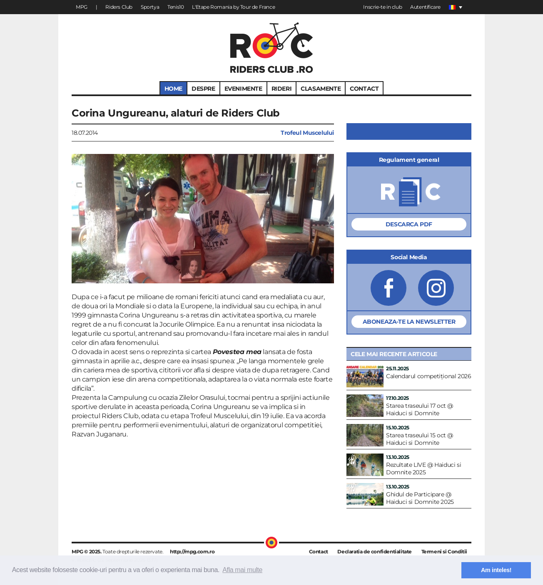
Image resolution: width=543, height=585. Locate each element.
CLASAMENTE (321, 88)
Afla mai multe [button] (242, 569)
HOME (173, 88)
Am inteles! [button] (496, 570)
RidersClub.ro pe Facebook (388, 288)
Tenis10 (175, 7)
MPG (81, 7)
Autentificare (425, 7)
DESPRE (203, 88)
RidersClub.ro (271, 47)
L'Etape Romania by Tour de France (233, 7)
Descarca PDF (409, 224)
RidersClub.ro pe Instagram (436, 288)
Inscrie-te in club (382, 7)
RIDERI (282, 88)
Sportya (150, 7)
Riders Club (118, 7)
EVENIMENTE (243, 88)
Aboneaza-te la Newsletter (409, 321)
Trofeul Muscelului (307, 132)
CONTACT (364, 88)
